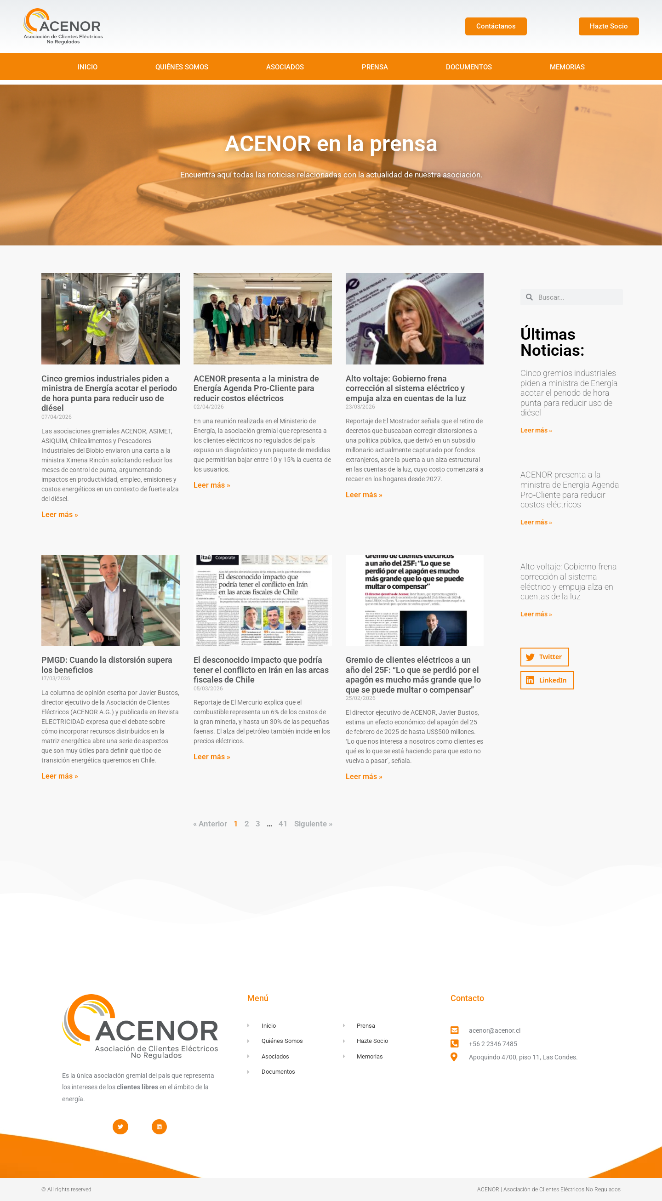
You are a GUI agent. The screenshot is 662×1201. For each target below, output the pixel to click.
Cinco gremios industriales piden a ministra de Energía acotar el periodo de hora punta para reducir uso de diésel (109, 393)
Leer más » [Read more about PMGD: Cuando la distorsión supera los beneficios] (59, 776)
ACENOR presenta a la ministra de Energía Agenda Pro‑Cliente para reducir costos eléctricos (256, 388)
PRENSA (375, 67)
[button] (544, 657)
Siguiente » (313, 823)
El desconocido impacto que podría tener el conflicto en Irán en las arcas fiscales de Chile (261, 669)
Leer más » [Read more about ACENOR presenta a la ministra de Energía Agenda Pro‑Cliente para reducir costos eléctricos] (212, 485)
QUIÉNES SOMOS (181, 67)
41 (283, 823)
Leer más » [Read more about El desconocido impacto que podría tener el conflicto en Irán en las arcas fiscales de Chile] (212, 756)
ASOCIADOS (285, 67)
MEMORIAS (567, 67)
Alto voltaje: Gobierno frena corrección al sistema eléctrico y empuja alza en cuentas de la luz (406, 388)
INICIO (87, 67)
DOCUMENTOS (469, 67)
